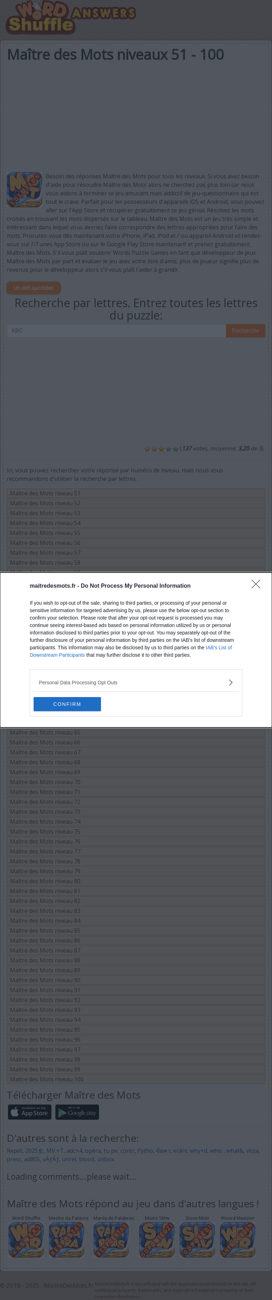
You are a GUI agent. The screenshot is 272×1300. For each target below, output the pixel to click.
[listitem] (136, 682)
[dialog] (136, 650)
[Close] (258, 586)
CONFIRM (67, 704)
